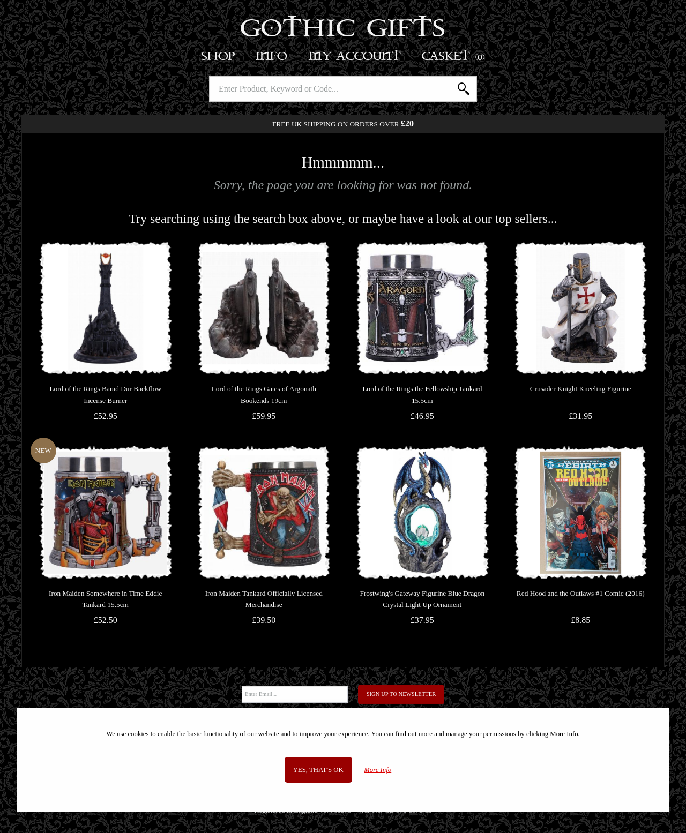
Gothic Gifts (343, 29)
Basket (453, 56)
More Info (377, 770)
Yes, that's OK (318, 770)
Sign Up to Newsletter (401, 694)
